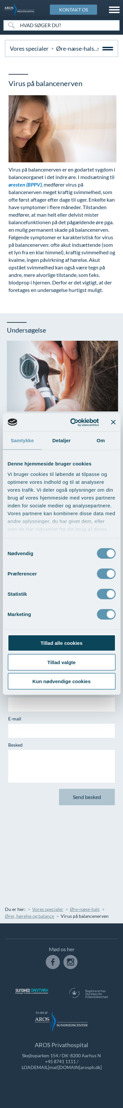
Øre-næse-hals (75, 48)
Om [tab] (101, 440)
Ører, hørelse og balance (29, 916)
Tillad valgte (61, 662)
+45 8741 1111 (60, 1061)
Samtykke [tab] (22, 440)
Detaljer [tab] (61, 440)
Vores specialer (29, 48)
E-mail (14, 718)
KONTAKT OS (73, 9)
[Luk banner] (113, 422)
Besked (15, 745)
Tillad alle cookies (61, 643)
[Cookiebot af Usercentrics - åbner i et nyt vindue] (73, 422)
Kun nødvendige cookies (61, 681)
